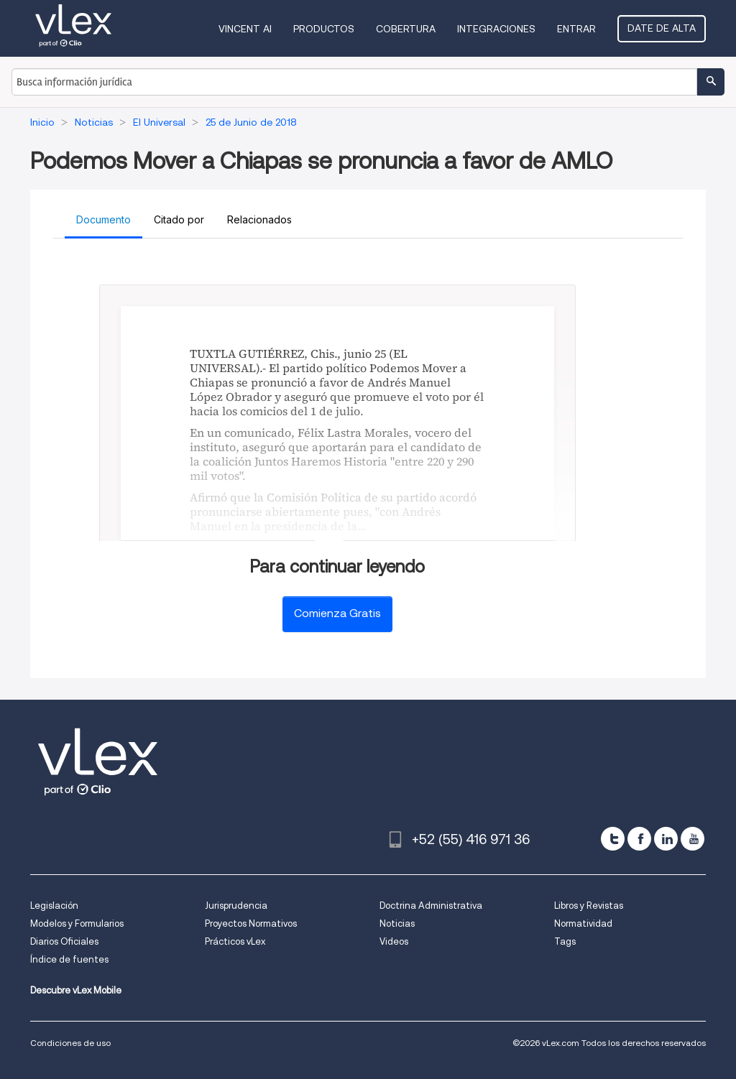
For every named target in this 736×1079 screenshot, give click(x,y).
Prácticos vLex (235, 941)
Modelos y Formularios (77, 923)
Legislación (54, 905)
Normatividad (583, 923)
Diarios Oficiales (64, 941)
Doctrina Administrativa (431, 905)
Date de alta (661, 28)
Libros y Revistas (588, 905)
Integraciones (496, 28)
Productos (323, 28)
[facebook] (639, 839)
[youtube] (692, 839)
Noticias (397, 923)
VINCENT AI (245, 28)
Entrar (576, 28)
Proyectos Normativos (251, 923)
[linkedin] (666, 839)
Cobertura (406, 28)
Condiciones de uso (70, 1042)
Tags (565, 941)
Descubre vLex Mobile (75, 990)
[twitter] (613, 839)
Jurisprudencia (236, 905)
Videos (394, 941)
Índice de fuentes (69, 959)
